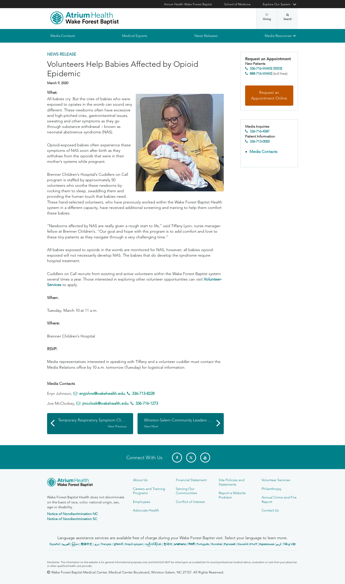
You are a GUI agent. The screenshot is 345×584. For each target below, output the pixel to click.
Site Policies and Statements (231, 482)
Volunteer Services (276, 480)
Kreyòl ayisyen (134, 544)
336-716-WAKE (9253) (266, 69)
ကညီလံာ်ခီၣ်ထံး (153, 544)
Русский (229, 544)
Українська (266, 544)
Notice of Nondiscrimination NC (72, 514)
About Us (140, 480)
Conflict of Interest (190, 502)
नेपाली (191, 544)
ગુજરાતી (118, 544)
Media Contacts (62, 36)
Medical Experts (134, 36)
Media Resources (278, 36)
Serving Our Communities (186, 491)
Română (216, 544)
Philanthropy (271, 489)
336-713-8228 (143, 393)
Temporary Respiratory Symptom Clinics (93, 423)
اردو (278, 544)
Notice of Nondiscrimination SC (72, 519)
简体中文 (86, 544)
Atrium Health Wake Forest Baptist (188, 4)
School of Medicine (237, 4)
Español (55, 544)
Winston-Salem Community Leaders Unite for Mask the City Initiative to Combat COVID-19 (184, 423)
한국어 (167, 544)
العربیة (66, 544)
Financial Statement (191, 480)
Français (106, 544)
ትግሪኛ (253, 544)
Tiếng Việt (289, 544)
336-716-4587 (260, 131)
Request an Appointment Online (269, 95)
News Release (61, 54)
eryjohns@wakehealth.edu (102, 393)
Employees (141, 502)
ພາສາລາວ (180, 544)
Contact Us (270, 510)
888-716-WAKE (261, 73)
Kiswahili (242, 544)
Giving (267, 17)
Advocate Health (146, 510)
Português (202, 544)
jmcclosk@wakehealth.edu (105, 403)
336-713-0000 (260, 141)
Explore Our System (276, 4)
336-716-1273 (147, 403)
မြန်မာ (75, 544)
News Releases (205, 36)
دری (96, 544)
